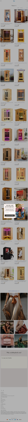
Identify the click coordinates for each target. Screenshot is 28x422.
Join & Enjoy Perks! (10, 215)
